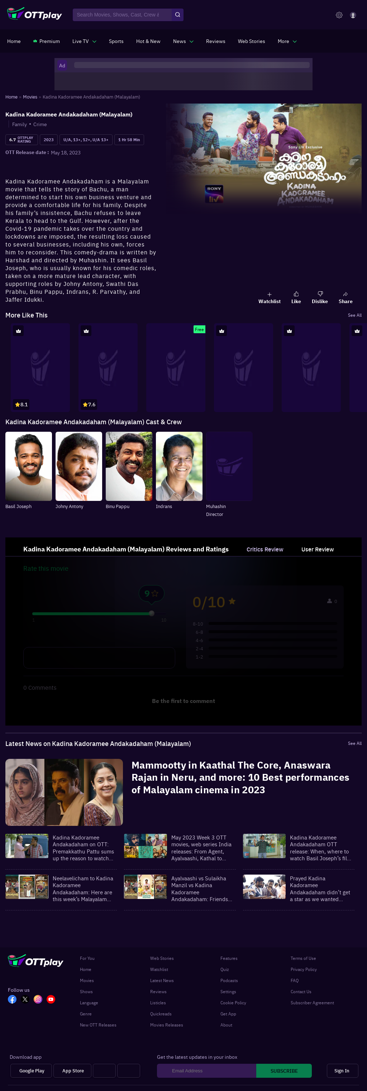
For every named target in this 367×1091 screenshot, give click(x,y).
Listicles (158, 1002)
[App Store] (72, 1071)
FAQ (295, 980)
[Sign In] (342, 1071)
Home (85, 969)
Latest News (162, 980)
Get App (228, 1013)
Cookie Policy (233, 1002)
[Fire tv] (128, 1071)
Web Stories (162, 958)
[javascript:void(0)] (84, 41)
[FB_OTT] (14, 1000)
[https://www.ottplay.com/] (14, 41)
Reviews (158, 991)
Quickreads (161, 1013)
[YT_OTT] (53, 1000)
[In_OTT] (40, 1000)
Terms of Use (303, 958)
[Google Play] (31, 1071)
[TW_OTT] (27, 1000)
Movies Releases (166, 1025)
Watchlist (159, 969)
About (226, 1025)
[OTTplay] (34, 15)
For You (87, 958)
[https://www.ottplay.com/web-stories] (251, 41)
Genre (86, 1013)
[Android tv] (104, 1071)
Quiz (224, 969)
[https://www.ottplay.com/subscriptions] (46, 41)
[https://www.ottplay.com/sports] (116, 41)
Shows (86, 991)
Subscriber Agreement (312, 1002)
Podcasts (229, 980)
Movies (87, 980)
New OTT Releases (98, 1025)
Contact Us (301, 991)
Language (89, 1002)
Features (229, 958)
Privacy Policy (304, 969)
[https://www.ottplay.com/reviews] (215, 41)
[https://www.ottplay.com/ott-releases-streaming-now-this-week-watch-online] (148, 41)
